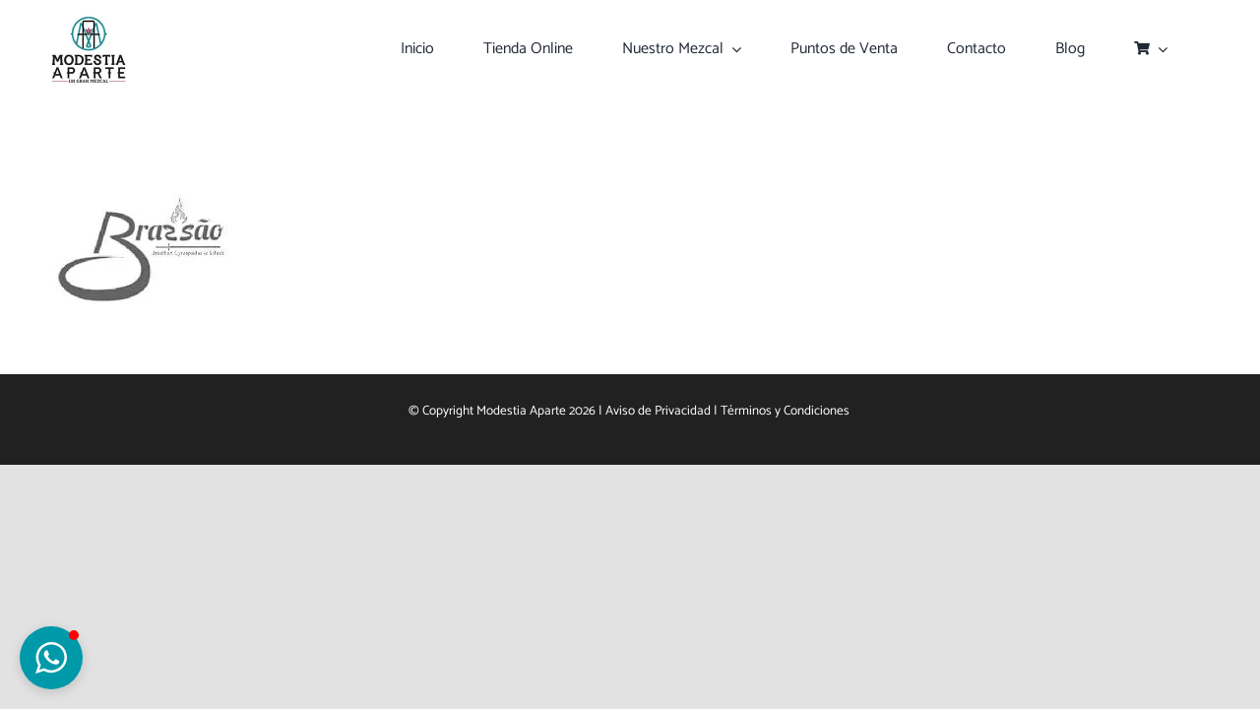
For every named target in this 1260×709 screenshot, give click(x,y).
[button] (51, 657)
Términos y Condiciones (786, 410)
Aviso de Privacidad (658, 410)
